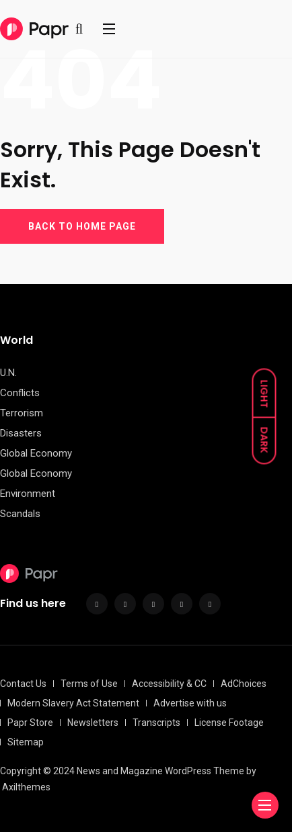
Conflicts (20, 393)
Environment (27, 494)
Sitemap (25, 742)
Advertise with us (190, 703)
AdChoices (243, 683)
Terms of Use (89, 683)
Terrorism (21, 413)
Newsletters (92, 722)
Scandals (20, 514)
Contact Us (23, 683)
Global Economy (36, 453)
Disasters (21, 433)
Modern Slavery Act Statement (73, 703)
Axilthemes (26, 787)
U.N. (8, 373)
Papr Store (30, 722)
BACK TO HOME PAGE (82, 226)
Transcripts (156, 722)
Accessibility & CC (169, 683)
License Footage (229, 722)
